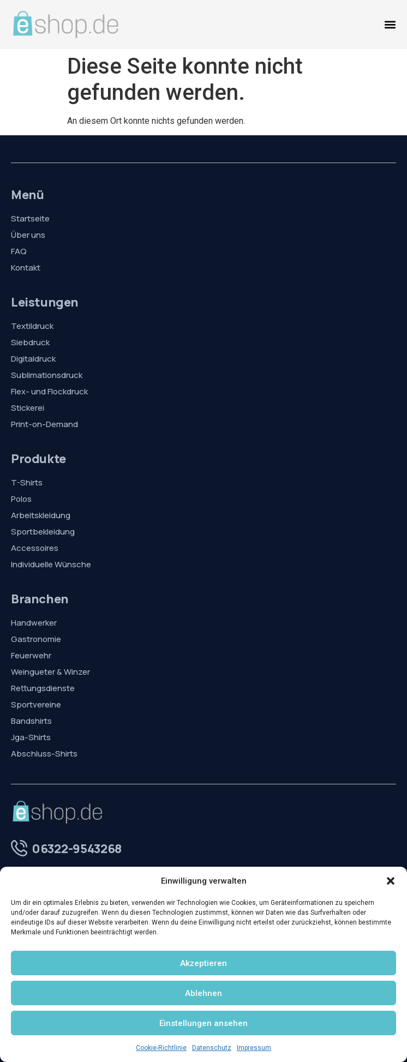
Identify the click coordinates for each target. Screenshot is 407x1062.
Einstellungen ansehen (203, 1023)
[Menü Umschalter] (390, 25)
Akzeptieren (203, 963)
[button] (390, 880)
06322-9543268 (77, 849)
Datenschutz (211, 1048)
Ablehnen (203, 993)
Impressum (254, 1048)
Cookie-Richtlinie (161, 1048)
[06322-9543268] (19, 848)
